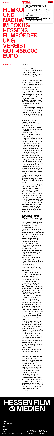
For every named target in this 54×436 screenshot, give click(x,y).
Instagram (31, 432)
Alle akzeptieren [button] (32, 18)
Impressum (43, 432)
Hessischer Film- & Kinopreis (13, 433)
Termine (4, 429)
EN (3, 2)
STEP (3, 426)
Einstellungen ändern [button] (34, 20)
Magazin (7, 64)
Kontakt (42, 430)
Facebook (31, 430)
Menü (50, 2)
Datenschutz (44, 433)
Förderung (6, 422)
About (4, 425)
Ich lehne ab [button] (45, 18)
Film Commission (7, 423)
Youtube (30, 433)
